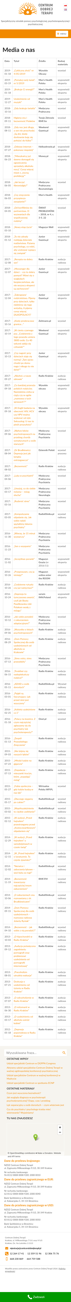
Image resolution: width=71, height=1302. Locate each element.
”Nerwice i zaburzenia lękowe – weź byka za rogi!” (24, 869)
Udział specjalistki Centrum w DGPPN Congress (31, 1063)
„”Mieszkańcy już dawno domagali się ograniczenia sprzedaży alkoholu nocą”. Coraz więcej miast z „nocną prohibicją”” (24, 166)
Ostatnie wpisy (17, 1058)
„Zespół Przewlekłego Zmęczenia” (21, 741)
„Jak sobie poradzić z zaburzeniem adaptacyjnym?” (23, 620)
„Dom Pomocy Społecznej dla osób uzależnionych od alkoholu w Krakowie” (24, 645)
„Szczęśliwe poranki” (24, 559)
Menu (63, 34)
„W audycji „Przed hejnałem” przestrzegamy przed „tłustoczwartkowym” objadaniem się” (25, 824)
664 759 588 (33, 1258)
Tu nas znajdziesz (20, 1118)
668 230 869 (16, 1258)
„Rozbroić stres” (22, 501)
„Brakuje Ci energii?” (24, 89)
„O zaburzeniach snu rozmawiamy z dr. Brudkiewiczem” (24, 898)
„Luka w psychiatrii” (24, 475)
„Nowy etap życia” (23, 227)
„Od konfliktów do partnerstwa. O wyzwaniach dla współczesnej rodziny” (23, 214)
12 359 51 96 (34, 1253)
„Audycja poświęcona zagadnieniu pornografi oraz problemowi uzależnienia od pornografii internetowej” (25, 956)
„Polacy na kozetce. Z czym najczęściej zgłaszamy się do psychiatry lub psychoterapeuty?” (24, 725)
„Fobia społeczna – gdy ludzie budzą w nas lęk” (23, 789)
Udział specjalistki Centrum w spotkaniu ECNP (30, 1082)
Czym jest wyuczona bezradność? (24, 1093)
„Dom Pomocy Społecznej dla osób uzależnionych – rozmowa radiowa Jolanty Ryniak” (24, 914)
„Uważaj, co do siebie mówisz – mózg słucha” (24, 491)
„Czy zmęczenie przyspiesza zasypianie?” (22, 198)
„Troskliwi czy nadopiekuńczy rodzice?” (21, 674)
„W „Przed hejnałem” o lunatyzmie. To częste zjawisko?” (24, 856)
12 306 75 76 (52, 1253)
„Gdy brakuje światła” (25, 108)
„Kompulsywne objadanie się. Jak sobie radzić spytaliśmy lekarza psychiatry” (23, 521)
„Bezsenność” (21, 466)
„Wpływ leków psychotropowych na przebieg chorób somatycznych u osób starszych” (25, 437)
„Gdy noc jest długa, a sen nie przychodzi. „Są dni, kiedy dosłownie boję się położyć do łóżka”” (24, 134)
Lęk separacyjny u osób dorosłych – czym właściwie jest (35, 1105)
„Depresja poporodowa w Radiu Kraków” (25, 1032)
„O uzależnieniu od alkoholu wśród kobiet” (23, 1020)
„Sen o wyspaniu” (23, 546)
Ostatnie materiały (21, 1088)
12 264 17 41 (17, 1253)
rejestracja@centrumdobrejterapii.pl (25, 1248)
